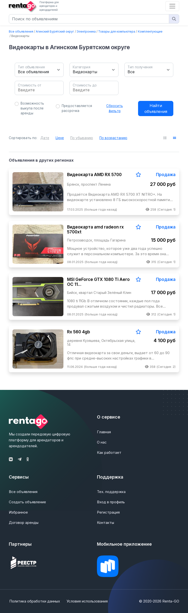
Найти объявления (155, 108)
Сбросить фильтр (114, 108)
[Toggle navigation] (172, 6)
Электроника (86, 31)
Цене (60, 138)
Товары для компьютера (116, 31)
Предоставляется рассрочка (77, 108)
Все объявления (21, 31)
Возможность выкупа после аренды (32, 108)
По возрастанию (113, 138)
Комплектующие (150, 31)
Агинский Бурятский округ (55, 31)
